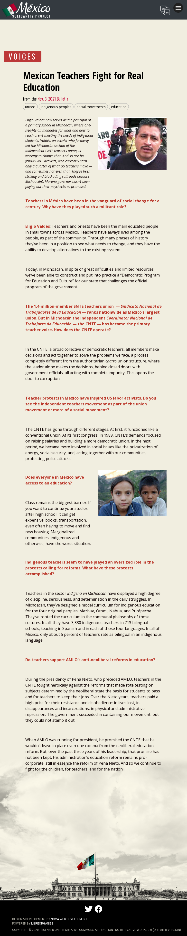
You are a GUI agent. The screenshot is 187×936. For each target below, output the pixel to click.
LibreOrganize (42, 923)
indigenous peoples (56, 106)
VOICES (23, 56)
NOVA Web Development (69, 919)
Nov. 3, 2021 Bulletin (52, 99)
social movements (91, 106)
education (119, 106)
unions (30, 106)
